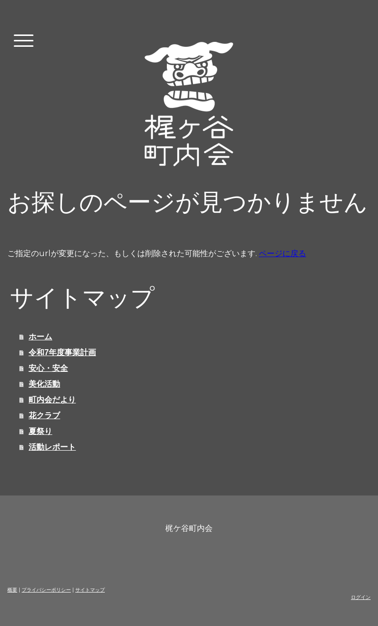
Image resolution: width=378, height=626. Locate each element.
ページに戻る (282, 253)
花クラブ (44, 415)
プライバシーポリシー (46, 590)
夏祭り (40, 431)
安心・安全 (48, 368)
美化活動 (44, 384)
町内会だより (52, 399)
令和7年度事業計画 (62, 352)
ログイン (361, 597)
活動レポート (52, 447)
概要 (12, 590)
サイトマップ (90, 590)
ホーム (40, 336)
